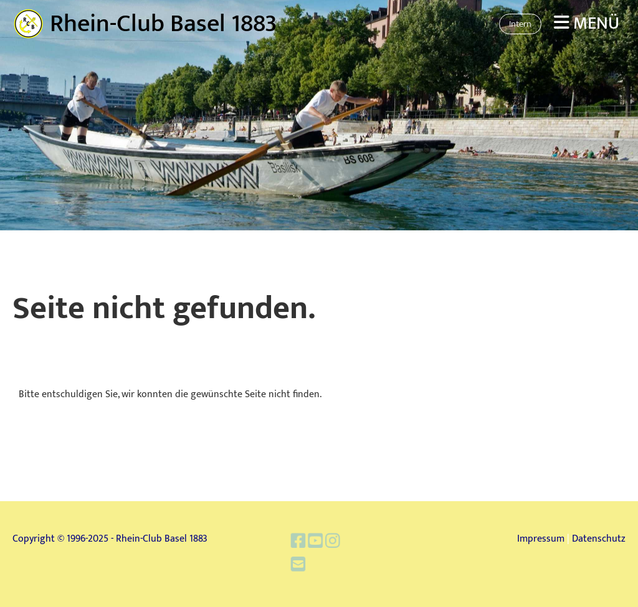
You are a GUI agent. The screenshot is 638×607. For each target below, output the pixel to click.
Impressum (540, 538)
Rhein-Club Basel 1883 (163, 23)
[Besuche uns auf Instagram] (331, 544)
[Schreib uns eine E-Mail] (301, 564)
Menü (586, 23)
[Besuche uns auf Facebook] (301, 544)
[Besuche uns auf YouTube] (316, 544)
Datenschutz (599, 538)
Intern (520, 24)
